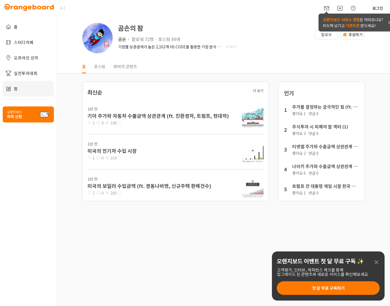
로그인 (377, 8)
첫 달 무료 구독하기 (328, 288)
